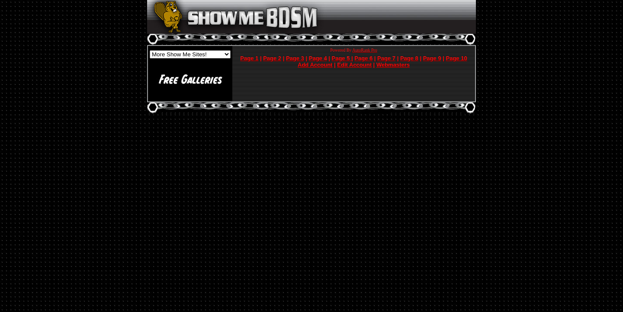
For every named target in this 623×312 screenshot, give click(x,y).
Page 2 (272, 58)
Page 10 (456, 58)
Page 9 (432, 58)
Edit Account (354, 65)
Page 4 (318, 58)
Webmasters (393, 65)
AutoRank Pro (364, 50)
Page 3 (295, 58)
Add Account (315, 65)
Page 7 (386, 58)
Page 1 (249, 58)
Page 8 (409, 58)
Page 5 (342, 58)
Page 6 (363, 58)
